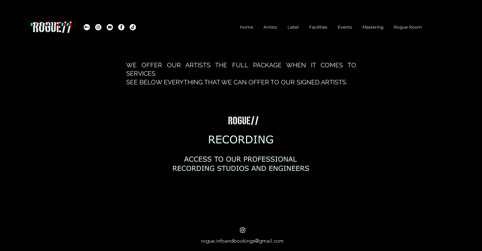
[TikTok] (133, 27)
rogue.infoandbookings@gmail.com (242, 240)
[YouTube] (110, 27)
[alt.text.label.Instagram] (242, 230)
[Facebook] (121, 27)
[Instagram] (98, 27)
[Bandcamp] (87, 27)
